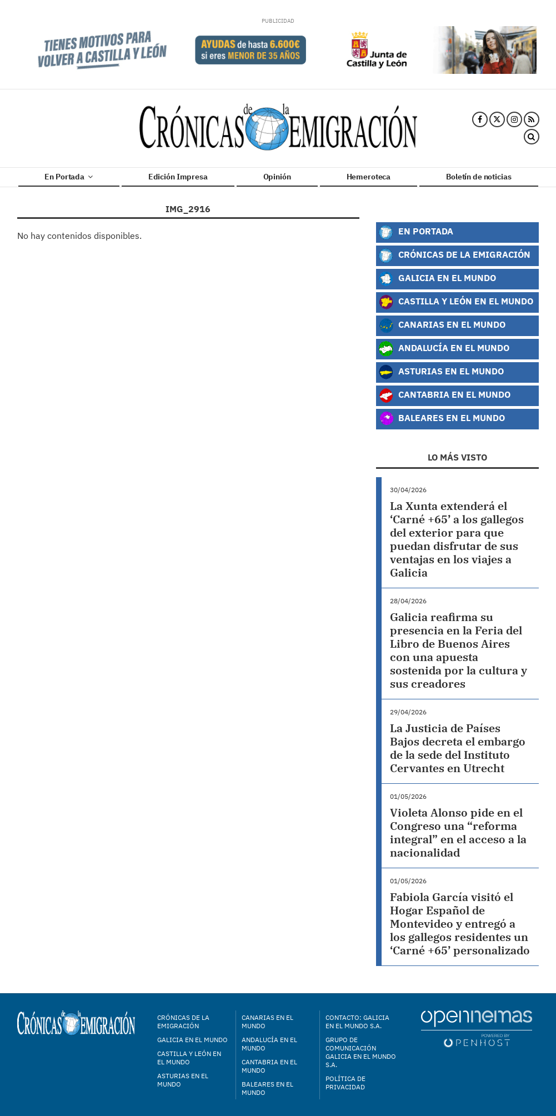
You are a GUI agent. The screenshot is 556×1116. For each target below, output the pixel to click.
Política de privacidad (345, 1082)
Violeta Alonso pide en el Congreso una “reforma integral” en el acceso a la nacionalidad (458, 832)
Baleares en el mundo (267, 1088)
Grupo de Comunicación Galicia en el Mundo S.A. (360, 1052)
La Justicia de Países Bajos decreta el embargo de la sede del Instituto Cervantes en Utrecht (457, 747)
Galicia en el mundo (192, 1039)
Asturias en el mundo (182, 1080)
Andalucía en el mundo (269, 1043)
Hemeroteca (369, 177)
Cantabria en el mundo (269, 1066)
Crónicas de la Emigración (454, 255)
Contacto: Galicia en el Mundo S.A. (357, 1021)
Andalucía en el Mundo (443, 349)
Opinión (277, 177)
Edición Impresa (178, 177)
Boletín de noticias (478, 177)
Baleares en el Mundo (441, 419)
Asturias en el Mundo (441, 372)
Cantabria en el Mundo (444, 395)
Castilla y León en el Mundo (455, 302)
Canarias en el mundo (267, 1021)
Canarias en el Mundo (441, 325)
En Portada (68, 177)
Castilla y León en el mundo (189, 1057)
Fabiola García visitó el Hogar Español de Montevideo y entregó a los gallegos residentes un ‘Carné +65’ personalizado (460, 923)
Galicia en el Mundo (437, 279)
